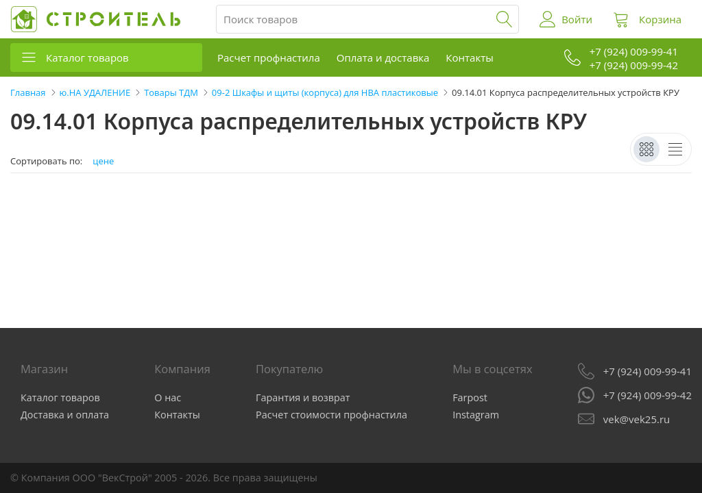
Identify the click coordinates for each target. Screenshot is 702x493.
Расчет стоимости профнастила (331, 414)
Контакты (469, 57)
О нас (167, 397)
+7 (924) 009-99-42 (647, 395)
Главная (28, 92)
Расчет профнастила (268, 57)
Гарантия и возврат (303, 397)
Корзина (660, 19)
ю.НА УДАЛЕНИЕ (95, 92)
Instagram (475, 414)
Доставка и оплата (65, 414)
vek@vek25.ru (636, 419)
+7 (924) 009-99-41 (647, 371)
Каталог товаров (87, 57)
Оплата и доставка (383, 57)
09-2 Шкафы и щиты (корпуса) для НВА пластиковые (325, 92)
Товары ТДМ (171, 92)
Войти (576, 19)
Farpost (469, 397)
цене (103, 161)
